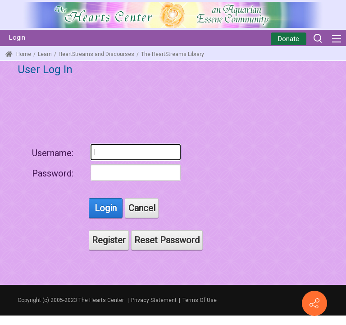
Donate (288, 39)
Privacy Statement (154, 300)
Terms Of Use (199, 300)
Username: (52, 153)
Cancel (141, 208)
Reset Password (167, 240)
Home (18, 54)
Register (109, 240)
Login (17, 37)
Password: (52, 173)
